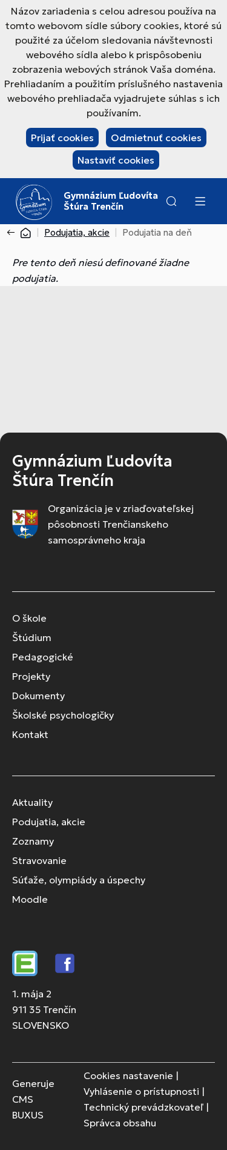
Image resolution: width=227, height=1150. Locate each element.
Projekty (31, 676)
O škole (29, 618)
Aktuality (32, 802)
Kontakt (30, 734)
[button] (171, 201)
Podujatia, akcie (77, 232)
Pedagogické (42, 657)
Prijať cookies (62, 137)
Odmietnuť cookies (156, 137)
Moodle (30, 899)
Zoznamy (33, 841)
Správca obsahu (120, 1123)
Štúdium (31, 637)
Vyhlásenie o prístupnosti (141, 1091)
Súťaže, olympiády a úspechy (78, 880)
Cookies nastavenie (128, 1075)
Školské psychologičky (63, 715)
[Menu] (200, 201)
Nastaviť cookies (115, 160)
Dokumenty (38, 696)
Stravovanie (39, 860)
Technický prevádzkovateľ (143, 1107)
